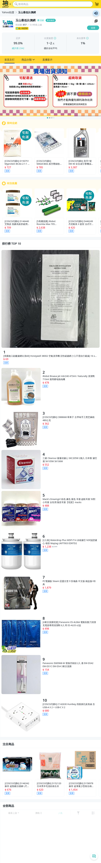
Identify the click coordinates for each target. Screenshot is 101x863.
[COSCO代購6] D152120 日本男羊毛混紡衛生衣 (49, 785)
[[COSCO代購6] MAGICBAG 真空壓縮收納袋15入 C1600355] (49, 143)
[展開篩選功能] (78, 813)
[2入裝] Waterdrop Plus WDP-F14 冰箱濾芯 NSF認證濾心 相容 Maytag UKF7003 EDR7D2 (70, 542)
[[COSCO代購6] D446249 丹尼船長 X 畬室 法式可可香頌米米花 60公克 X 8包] (81, 203)
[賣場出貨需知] (50, 91)
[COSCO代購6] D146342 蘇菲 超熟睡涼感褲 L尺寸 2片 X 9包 (17, 785)
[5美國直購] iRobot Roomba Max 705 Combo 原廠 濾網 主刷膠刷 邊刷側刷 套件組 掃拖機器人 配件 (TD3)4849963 (49, 223)
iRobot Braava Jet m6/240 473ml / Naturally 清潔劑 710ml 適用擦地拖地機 (69, 378)
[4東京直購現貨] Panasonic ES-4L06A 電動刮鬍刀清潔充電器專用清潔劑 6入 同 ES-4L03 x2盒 (69, 624)
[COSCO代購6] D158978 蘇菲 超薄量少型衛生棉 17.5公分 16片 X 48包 (81, 785)
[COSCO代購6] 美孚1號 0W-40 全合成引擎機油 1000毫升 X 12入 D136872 (80, 162)
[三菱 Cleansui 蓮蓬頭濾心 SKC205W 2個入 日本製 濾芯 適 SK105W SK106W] (21, 469)
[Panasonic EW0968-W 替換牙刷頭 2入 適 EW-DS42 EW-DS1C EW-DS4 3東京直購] (21, 674)
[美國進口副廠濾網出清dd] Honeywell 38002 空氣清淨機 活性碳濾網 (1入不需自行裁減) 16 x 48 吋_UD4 (49, 356)
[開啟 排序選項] (13, 813)
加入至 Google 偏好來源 (96, 21)
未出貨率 (81, 38)
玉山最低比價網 (27, 12)
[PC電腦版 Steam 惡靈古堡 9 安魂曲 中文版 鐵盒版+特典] (21, 592)
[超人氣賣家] (50, 28)
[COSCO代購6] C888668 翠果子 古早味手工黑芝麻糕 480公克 (69, 419)
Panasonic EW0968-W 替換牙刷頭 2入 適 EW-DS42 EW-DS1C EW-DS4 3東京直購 (68, 665)
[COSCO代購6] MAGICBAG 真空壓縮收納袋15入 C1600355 (48, 162)
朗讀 (96, 13)
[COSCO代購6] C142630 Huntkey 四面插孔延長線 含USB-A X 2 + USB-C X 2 (69, 706)
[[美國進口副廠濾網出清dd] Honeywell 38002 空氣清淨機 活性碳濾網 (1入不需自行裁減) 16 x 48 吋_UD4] (50, 299)
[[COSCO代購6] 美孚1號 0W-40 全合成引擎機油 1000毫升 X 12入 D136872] (81, 143)
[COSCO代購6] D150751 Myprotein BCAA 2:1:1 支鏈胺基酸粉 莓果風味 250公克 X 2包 (17, 162)
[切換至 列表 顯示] (93, 813)
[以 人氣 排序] (60, 813)
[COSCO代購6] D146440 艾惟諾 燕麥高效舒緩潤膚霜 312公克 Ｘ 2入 (17, 223)
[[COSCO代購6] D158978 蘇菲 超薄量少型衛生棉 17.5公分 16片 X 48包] (81, 765)
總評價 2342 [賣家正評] (18, 48)
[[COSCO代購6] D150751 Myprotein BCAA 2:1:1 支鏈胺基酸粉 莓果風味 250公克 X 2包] (17, 143)
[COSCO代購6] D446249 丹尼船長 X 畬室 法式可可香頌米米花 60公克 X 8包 (81, 223)
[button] (9, 59)
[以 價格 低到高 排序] (38, 813)
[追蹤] (93, 28)
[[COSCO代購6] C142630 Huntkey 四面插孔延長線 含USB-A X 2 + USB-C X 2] (21, 715)
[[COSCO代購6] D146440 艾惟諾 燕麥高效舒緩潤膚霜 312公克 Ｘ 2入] (17, 203)
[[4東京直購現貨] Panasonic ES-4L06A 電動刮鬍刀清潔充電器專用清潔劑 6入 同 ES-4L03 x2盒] (21, 633)
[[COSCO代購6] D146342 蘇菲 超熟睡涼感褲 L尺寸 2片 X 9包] (17, 765)
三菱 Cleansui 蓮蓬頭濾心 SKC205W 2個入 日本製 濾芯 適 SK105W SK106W (70, 460)
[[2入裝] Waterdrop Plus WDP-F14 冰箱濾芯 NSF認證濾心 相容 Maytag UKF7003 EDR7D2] (21, 551)
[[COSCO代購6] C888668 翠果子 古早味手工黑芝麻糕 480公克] (21, 428)
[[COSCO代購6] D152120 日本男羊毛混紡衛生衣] (49, 765)
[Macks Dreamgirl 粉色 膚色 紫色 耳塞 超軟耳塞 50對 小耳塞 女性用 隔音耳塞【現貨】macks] (21, 510)
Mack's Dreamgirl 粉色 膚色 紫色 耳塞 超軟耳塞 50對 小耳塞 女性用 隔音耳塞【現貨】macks (69, 501)
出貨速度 (48, 38)
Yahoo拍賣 (8, 12)
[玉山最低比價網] (50, 20)
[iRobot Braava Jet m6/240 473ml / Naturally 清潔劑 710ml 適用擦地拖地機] (21, 387)
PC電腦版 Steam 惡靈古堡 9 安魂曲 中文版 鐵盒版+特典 (69, 583)
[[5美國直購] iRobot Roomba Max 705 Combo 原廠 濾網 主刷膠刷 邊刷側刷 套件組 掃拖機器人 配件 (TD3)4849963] (49, 203)
